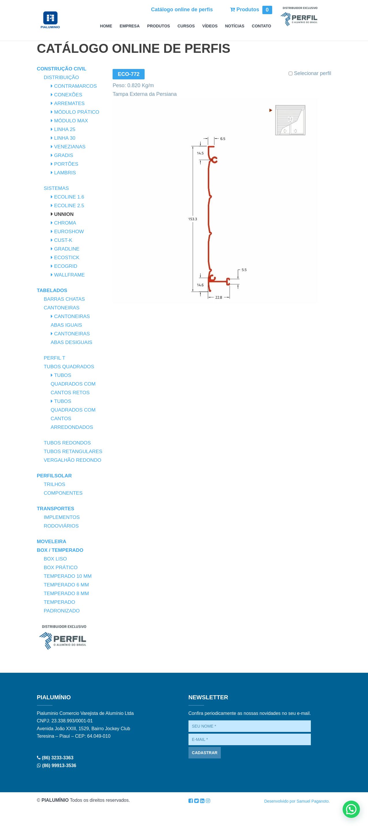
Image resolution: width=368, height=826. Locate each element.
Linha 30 (65, 138)
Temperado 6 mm (67, 602)
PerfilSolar (55, 493)
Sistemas (57, 188)
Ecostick (67, 257)
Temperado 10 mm (69, 593)
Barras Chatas (65, 299)
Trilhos (55, 501)
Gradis (64, 155)
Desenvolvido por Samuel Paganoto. (297, 818)
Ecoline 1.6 (70, 197)
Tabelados (53, 290)
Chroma (65, 223)
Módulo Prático (78, 112)
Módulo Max (72, 121)
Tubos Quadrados (70, 366)
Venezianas (70, 146)
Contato (261, 26)
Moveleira (52, 559)
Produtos (251, 9)
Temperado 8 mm (67, 611)
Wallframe (70, 275)
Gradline (67, 249)
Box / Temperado (61, 567)
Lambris (65, 172)
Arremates (70, 103)
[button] (351, 809)
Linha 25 (65, 129)
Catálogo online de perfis (181, 9)
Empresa (130, 26)
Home (106, 26)
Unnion (64, 214)
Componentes (64, 510)
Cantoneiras (62, 308)
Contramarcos (76, 86)
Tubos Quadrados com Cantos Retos (74, 383)
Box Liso (56, 576)
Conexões (69, 95)
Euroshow (69, 231)
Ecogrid (66, 266)
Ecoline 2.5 (70, 205)
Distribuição (62, 77)
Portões (67, 164)
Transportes (56, 526)
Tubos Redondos (68, 443)
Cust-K (63, 240)
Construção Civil (63, 69)
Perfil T (55, 358)
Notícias (234, 26)
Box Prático (61, 585)
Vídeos (210, 26)
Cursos (186, 26)
